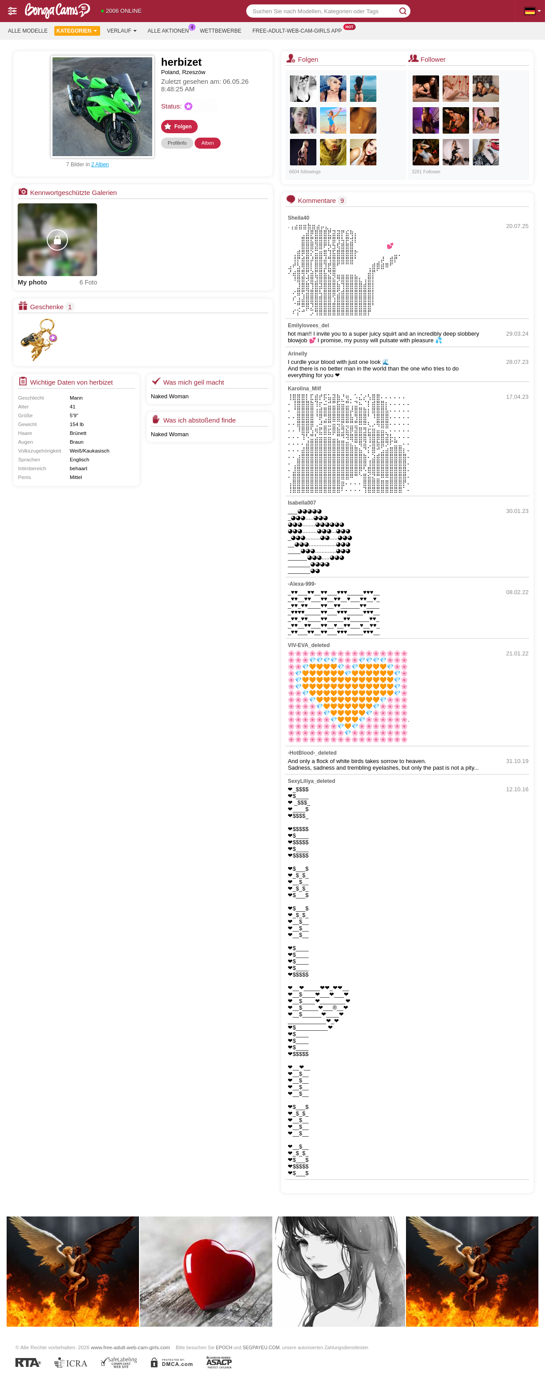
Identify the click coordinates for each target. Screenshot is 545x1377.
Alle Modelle (28, 31)
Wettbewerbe (220, 31)
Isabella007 (302, 503)
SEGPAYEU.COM (261, 1347)
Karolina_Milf (304, 388)
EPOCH (224, 1347)
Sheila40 (298, 218)
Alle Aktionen (170, 30)
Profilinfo (177, 143)
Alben (207, 143)
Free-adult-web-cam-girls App (299, 30)
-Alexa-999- (302, 584)
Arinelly (297, 354)
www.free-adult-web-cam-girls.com (130, 1347)
